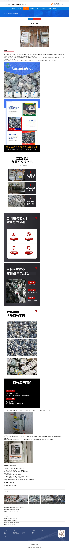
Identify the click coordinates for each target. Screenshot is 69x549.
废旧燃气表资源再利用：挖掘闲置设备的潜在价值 (11, 522)
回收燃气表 (41, 54)
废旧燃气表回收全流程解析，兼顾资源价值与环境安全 (12, 509)
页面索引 (42, 530)
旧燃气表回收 (31, 54)
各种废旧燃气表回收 (9, 13)
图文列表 (33, 530)
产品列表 (15, 530)
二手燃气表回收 (36, 54)
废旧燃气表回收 (15, 13)
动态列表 (24, 530)
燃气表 (17, 410)
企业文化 (37, 8)
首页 (4, 13)
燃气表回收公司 (52, 54)
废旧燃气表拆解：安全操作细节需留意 (9, 524)
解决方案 (49, 8)
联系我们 (55, 8)
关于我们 (19, 8)
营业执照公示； (30, 547)
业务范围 (5, 536)
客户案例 (32, 8)
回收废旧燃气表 (46, 54)
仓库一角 (43, 8)
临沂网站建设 (35, 545)
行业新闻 (23, 533)
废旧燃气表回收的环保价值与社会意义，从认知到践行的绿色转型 (14, 507)
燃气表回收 (26, 8)
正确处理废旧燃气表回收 (7, 516)
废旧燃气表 (6, 465)
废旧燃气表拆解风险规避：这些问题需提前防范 (11, 520)
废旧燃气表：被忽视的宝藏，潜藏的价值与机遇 (11, 518)
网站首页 (14, 8)
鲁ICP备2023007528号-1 (37, 547)
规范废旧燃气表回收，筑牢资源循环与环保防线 (11, 511)
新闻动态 (23, 532)
